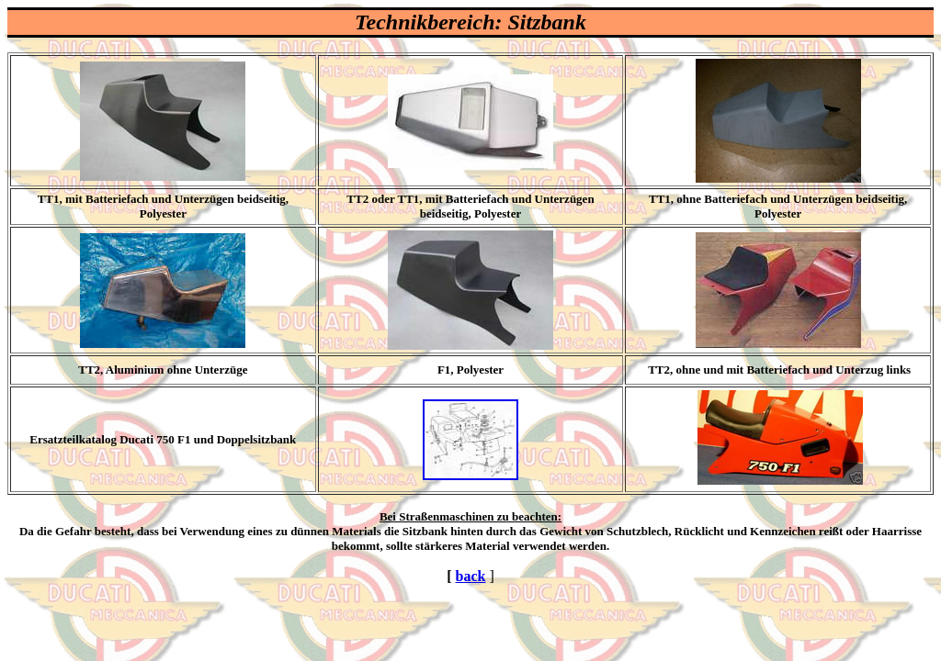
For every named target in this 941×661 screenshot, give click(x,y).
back (471, 576)
